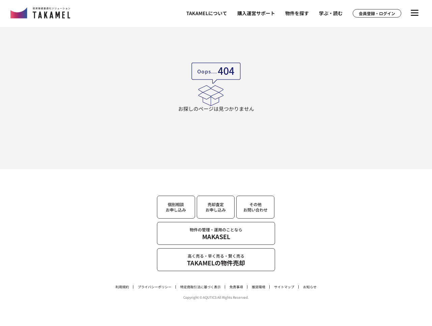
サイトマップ (284, 287)
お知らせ (310, 287)
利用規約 (122, 287)
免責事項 (236, 287)
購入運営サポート (256, 13)
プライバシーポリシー (154, 287)
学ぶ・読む (331, 13)
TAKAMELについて (206, 13)
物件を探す (297, 13)
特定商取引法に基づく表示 (200, 287)
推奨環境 (258, 287)
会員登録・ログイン (377, 13)
